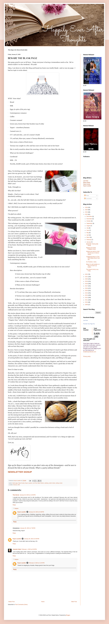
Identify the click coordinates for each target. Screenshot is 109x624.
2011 (86, 300)
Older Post (74, 601)
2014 (86, 293)
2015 (86, 290)
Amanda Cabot (17, 549)
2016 (86, 288)
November (89, 218)
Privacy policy (86, 356)
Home (42, 601)
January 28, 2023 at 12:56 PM (27, 495)
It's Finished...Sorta (91, 262)
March (88, 237)
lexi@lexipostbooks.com (89, 351)
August (89, 225)
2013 (86, 295)
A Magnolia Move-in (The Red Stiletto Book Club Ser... (93, 258)
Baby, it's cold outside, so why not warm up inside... (92, 266)
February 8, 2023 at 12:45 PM (36, 563)
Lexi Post (35, 483)
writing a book (59, 483)
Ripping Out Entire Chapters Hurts (91, 248)
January (89, 242)
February (89, 239)
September (90, 223)
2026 (86, 207)
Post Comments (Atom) (21, 604)
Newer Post (11, 601)
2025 (86, 209)
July (88, 228)
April (88, 235)
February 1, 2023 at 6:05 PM (29, 549)
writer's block (52, 483)
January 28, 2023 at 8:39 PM (31, 538)
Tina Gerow (16, 495)
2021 (86, 276)
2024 (86, 212)
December (89, 216)
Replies (16, 508)
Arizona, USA (16, 484)
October (89, 221)
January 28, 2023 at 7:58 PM (27, 528)
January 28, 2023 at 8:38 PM (36, 512)
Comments (88, 198)
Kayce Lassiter (28, 483)
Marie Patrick (41, 483)
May (88, 232)
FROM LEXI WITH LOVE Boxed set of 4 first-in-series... (92, 253)
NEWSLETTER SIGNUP (20, 472)
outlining (46, 483)
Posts (86, 195)
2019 (86, 281)
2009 (86, 304)
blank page (15, 483)
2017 (86, 286)
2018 (86, 283)
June (88, 230)
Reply (14, 505)
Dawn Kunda (21, 483)
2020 (86, 279)
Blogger (68, 615)
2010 (86, 302)
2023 (86, 214)
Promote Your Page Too (89, 323)
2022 (86, 274)
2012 (86, 297)
